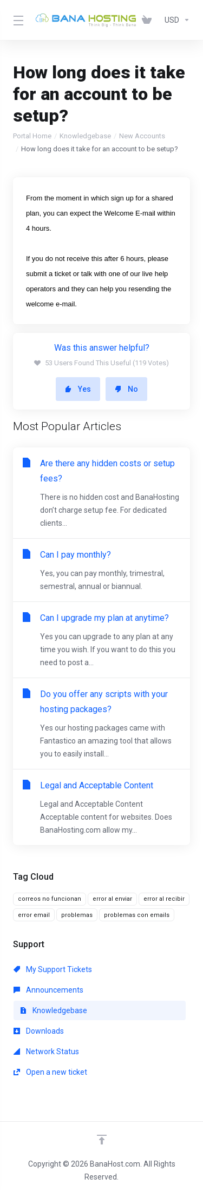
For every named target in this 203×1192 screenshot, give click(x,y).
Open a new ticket (50, 1072)
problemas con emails (136, 915)
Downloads (39, 1031)
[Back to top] (101, 1139)
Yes (78, 389)
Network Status (46, 1051)
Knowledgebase (85, 136)
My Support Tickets (53, 969)
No (126, 389)
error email (34, 915)
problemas (77, 915)
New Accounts (142, 136)
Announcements (48, 990)
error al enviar (112, 898)
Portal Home (32, 136)
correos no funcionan (49, 898)
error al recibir (164, 898)
